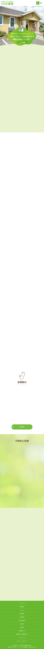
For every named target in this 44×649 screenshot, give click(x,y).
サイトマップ (22, 637)
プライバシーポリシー (22, 641)
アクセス (22, 610)
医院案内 (22, 606)
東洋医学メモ (22, 630)
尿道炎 (22, 627)
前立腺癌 (22, 617)
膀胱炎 (22, 624)
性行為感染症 (22, 620)
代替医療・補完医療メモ (22, 634)
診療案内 (22, 428)
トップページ (22, 603)
